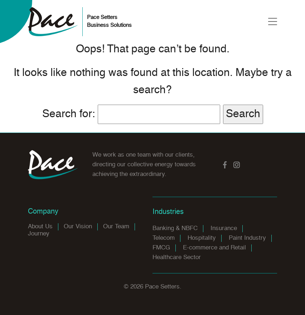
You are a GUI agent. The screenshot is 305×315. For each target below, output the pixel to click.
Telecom (163, 238)
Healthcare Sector (176, 257)
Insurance (223, 228)
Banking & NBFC (175, 228)
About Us (40, 227)
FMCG (161, 248)
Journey (38, 234)
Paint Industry (247, 238)
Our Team (116, 227)
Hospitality (202, 238)
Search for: (68, 114)
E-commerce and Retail (214, 248)
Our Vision (78, 227)
